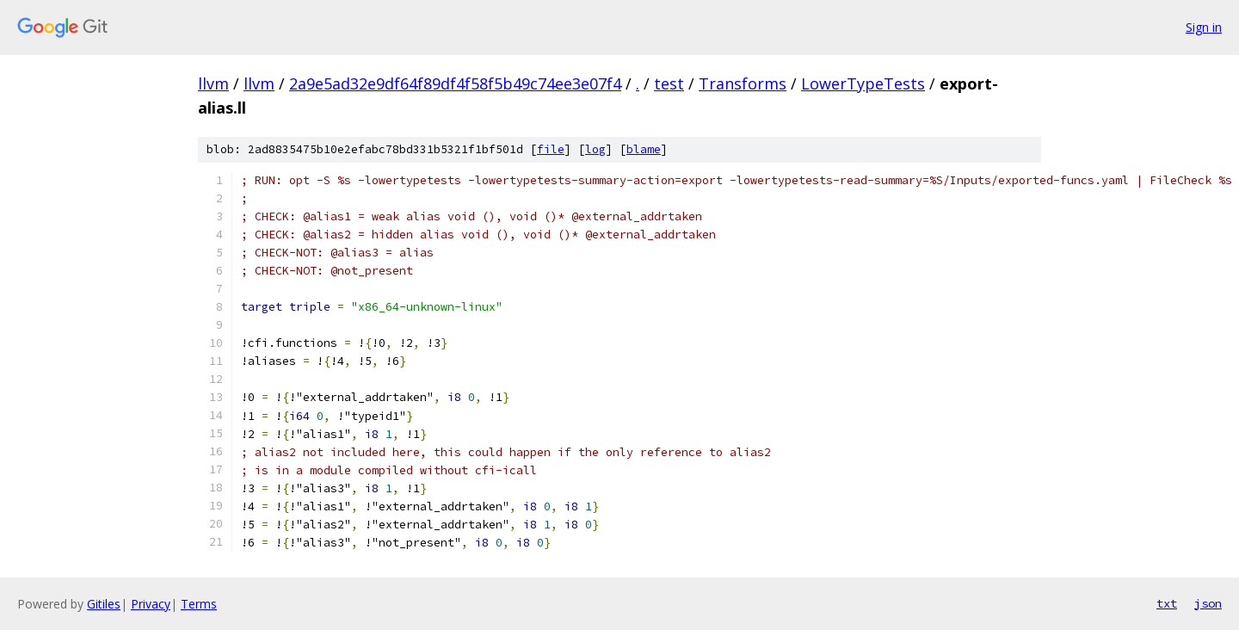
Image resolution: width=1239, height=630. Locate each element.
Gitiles (103, 604)
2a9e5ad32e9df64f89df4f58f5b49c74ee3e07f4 (455, 83)
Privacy (150, 604)
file (550, 149)
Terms (199, 604)
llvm (213, 83)
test (669, 83)
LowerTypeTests (863, 83)
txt (1166, 603)
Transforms (742, 83)
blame (643, 149)
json (1208, 603)
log (595, 149)
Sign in (1204, 27)
